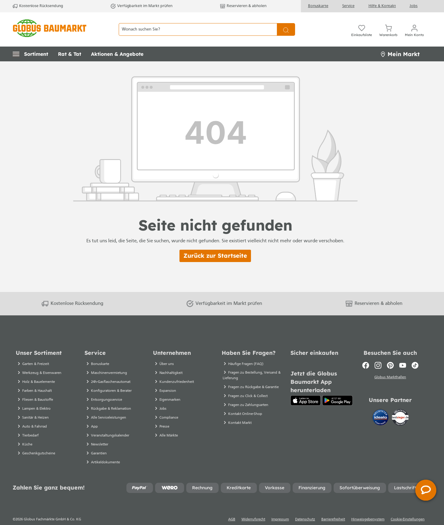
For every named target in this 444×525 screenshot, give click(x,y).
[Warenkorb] (388, 24)
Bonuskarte (318, 6)
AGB (231, 509)
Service (348, 6)
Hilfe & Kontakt (382, 6)
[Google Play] (337, 389)
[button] (30, 43)
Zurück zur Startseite (215, 244)
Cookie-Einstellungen (408, 509)
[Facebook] (366, 354)
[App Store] (305, 389)
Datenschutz (305, 509)
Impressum (280, 509)
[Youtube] (403, 354)
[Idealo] (381, 406)
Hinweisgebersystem (367, 509)
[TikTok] (415, 354)
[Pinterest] (390, 354)
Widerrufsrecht (253, 509)
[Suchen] (286, 24)
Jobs (413, 6)
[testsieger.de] (400, 406)
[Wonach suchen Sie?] (198, 24)
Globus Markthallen (390, 366)
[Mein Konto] (414, 24)
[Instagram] (378, 354)
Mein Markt (400, 43)
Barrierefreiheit (333, 509)
